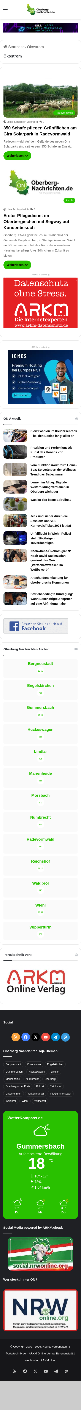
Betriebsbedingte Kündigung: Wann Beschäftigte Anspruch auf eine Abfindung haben (51, 598)
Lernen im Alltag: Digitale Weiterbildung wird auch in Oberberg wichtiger (49, 487)
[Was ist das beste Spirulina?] (15, 504)
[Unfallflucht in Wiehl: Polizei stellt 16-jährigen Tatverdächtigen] (15, 538)
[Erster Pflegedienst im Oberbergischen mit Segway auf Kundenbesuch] (40, 184)
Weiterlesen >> (17, 155)
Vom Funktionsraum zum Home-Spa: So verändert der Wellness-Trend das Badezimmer (53, 469)
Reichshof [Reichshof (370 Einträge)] (55, 1086)
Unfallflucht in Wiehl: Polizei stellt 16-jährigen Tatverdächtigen (50, 538)
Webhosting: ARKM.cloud (40, 1360)
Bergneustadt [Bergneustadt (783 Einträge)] (13, 1064)
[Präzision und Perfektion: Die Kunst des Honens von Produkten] (15, 452)
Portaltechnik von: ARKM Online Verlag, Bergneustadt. (40, 1353)
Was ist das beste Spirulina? (50, 500)
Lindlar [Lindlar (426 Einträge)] (55, 1071)
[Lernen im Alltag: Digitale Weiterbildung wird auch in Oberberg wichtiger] (15, 486)
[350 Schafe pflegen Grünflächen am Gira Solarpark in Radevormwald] (40, 97)
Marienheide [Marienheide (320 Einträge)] (13, 1079)
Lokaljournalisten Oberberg (22, 121)
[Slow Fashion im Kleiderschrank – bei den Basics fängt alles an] (15, 435)
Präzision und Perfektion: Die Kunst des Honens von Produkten (51, 452)
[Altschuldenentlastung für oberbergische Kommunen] (15, 582)
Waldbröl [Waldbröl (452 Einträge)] (11, 1101)
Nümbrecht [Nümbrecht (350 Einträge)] (32, 1079)
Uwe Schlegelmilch (18, 209)
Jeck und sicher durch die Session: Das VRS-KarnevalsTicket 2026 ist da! (50, 520)
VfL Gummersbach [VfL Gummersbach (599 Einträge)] (60, 1093)
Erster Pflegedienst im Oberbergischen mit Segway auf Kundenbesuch (36, 221)
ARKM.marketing (40, 274)
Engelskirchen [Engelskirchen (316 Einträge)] (55, 1064)
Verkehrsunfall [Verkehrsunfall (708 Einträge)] (35, 1093)
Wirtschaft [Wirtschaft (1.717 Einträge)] (40, 1101)
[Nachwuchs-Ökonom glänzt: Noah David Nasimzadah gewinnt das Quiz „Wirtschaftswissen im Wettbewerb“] (15, 555)
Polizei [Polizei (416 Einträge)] (40, 1086)
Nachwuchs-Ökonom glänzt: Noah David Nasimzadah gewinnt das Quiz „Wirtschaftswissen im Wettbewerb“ (50, 560)
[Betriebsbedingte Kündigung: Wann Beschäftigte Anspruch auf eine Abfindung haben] (15, 598)
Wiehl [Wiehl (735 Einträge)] (25, 1101)
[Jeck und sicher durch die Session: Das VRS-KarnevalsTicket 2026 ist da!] (15, 520)
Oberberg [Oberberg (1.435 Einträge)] (50, 1079)
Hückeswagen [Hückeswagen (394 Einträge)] (37, 1071)
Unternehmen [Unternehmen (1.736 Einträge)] (13, 1093)
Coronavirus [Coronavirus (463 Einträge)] (34, 1064)
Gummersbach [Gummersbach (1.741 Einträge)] (14, 1071)
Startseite (14, 47)
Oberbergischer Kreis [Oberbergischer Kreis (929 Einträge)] (18, 1086)
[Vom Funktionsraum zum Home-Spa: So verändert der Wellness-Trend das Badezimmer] (15, 469)
